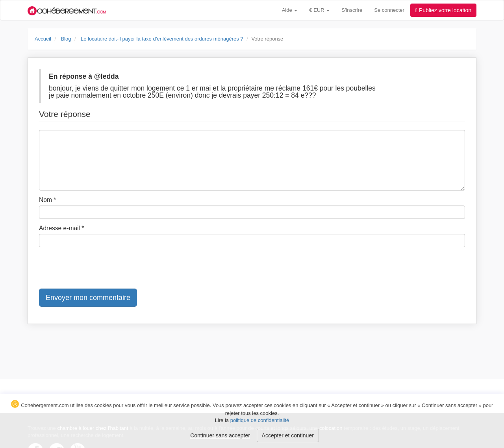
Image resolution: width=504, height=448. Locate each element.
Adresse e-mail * (61, 228)
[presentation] (99, 268)
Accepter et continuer (288, 435)
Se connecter (389, 10)
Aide (290, 10)
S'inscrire (351, 10)
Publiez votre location (443, 10)
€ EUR (319, 10)
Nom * (47, 199)
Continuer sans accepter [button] (220, 435)
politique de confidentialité (259, 420)
